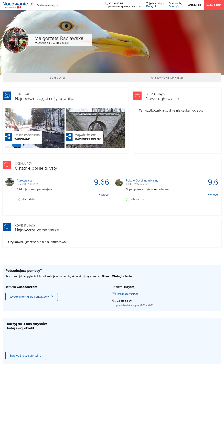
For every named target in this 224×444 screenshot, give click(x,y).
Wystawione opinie (167, 78)
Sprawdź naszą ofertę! (26, 355)
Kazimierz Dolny (81, 139)
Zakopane (16, 139)
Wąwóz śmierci (79, 135)
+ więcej (104, 194)
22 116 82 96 (115, 3)
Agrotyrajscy (24, 180)
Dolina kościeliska (20, 135)
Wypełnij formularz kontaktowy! (32, 296)
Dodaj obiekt (213, 5)
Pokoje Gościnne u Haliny (142, 180)
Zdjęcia (57, 78)
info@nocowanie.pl (127, 294)
